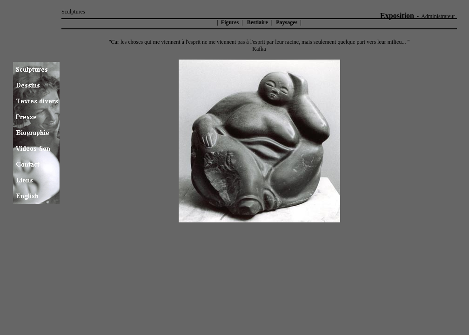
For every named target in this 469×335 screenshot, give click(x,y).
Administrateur (438, 16)
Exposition (397, 16)
